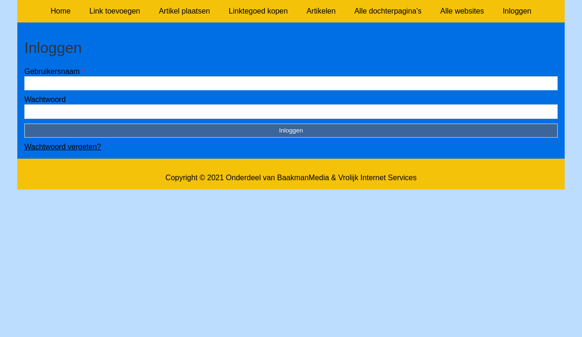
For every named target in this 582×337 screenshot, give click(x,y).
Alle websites (462, 11)
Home (61, 11)
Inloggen (516, 11)
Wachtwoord (44, 99)
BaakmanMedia (303, 178)
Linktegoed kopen (258, 11)
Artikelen (320, 11)
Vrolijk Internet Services (377, 178)
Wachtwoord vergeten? (62, 147)
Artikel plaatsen (184, 11)
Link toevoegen (114, 11)
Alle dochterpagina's (388, 11)
